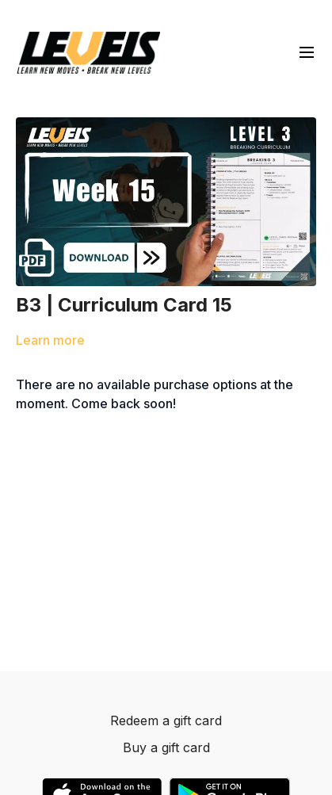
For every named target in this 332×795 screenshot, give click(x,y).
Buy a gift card (166, 747)
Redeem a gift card (166, 720)
